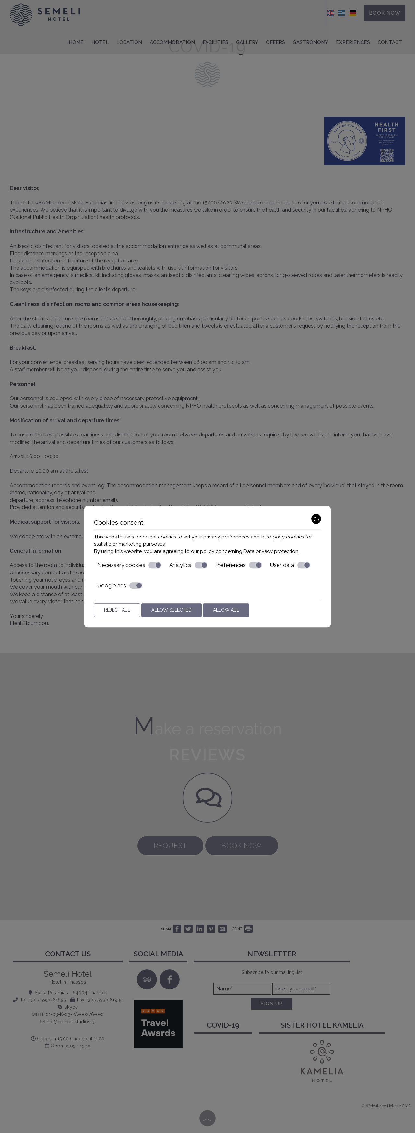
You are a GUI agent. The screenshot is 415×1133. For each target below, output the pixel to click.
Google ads (119, 585)
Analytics (188, 565)
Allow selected (171, 610)
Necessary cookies (129, 565)
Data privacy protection (270, 551)
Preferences (238, 565)
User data (290, 565)
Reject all (117, 610)
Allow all (226, 610)
